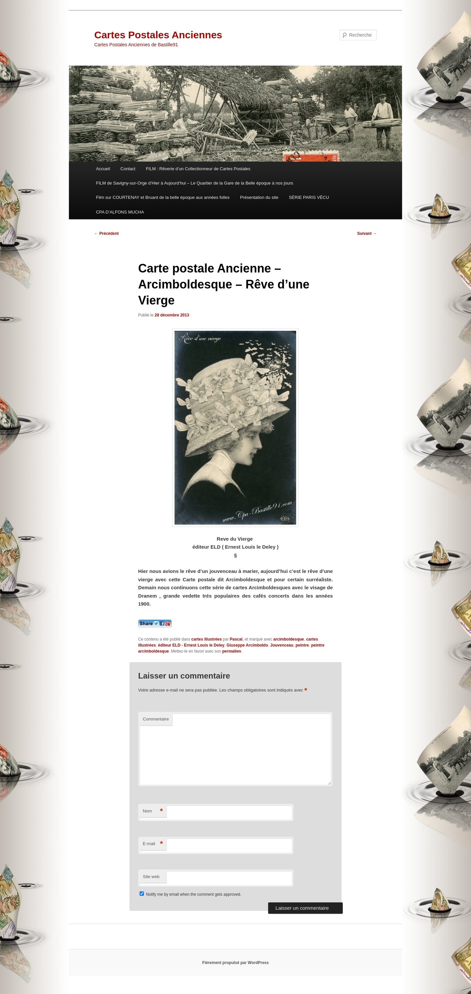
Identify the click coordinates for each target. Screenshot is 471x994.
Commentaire (156, 719)
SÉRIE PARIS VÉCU (309, 197)
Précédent (106, 233)
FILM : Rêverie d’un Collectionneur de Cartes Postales (198, 168)
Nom (153, 811)
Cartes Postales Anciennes (158, 34)
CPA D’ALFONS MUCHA (120, 212)
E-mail (153, 844)
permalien (231, 651)
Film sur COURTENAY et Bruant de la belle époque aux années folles (163, 197)
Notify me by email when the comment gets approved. (190, 894)
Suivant (367, 233)
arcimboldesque (288, 639)
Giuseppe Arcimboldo (247, 645)
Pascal (236, 639)
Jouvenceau (281, 645)
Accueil (103, 168)
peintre (302, 645)
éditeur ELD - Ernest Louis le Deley (191, 645)
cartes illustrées (206, 639)
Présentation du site (259, 197)
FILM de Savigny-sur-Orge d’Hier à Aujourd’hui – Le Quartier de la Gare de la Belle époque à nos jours (194, 183)
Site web (151, 876)
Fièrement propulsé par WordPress (235, 962)
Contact (128, 168)
